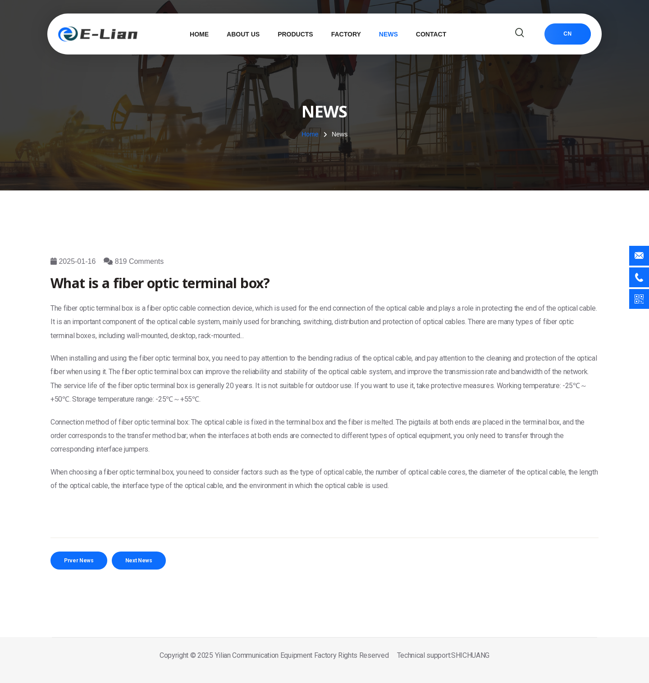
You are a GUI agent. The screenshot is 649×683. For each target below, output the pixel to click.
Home (199, 34)
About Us (243, 34)
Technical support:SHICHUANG (443, 655)
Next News (138, 560)
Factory (346, 34)
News (388, 34)
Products (295, 34)
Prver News (79, 560)
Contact (431, 34)
